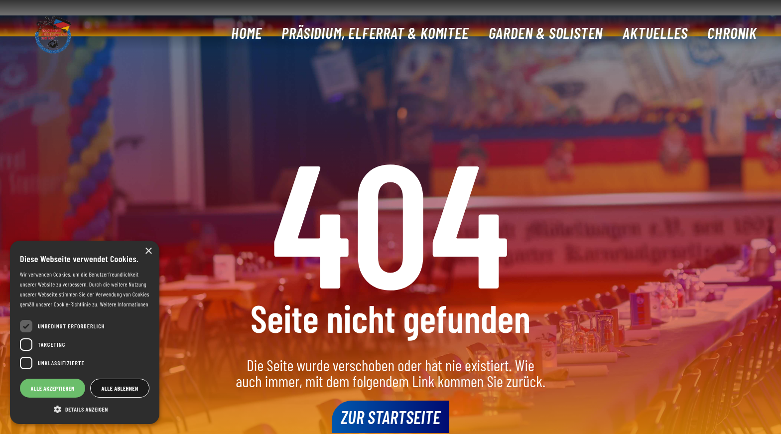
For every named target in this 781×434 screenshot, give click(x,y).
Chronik (732, 32)
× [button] (148, 251)
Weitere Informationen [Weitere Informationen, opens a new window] (124, 303)
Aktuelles (655, 32)
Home (246, 32)
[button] (84, 409)
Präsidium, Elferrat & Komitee (374, 32)
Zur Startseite (390, 417)
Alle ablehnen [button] (120, 388)
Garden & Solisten (546, 32)
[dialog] (84, 332)
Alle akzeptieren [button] (52, 388)
